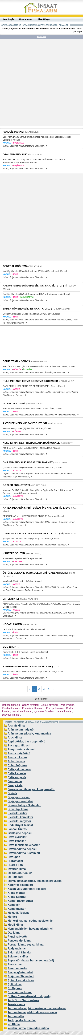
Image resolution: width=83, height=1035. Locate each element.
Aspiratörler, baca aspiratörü (26, 741)
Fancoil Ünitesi (17, 829)
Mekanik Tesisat (18, 912)
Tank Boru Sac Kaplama (23, 1000)
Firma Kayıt (25, 19)
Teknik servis (16, 1004)
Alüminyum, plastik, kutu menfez (29, 733)
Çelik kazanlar (17, 773)
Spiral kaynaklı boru (21, 980)
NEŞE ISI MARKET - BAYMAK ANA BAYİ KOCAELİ (31, 442)
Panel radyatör (17, 936)
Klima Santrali (17, 896)
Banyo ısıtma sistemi (21, 749)
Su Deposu (15, 988)
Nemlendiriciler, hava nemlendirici (30, 928)
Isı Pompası (15, 876)
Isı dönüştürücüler (20, 872)
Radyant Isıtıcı (17, 948)
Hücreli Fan (15, 864)
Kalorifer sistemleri (20, 884)
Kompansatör (17, 908)
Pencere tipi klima (19, 940)
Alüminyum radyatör (21, 729)
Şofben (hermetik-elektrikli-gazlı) (29, 996)
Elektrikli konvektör (20, 817)
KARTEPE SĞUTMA (14, 553)
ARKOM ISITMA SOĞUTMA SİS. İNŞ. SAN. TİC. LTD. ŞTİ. (35, 285)
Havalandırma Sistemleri (24, 853)
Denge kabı (15, 785)
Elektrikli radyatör (19, 821)
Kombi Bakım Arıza (20, 900)
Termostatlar (16, 1016)
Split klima (15, 984)
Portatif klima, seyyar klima (25, 944)
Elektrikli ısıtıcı (17, 813)
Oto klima (14, 932)
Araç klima (15, 737)
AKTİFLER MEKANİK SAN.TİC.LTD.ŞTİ (25, 423)
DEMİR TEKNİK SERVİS (16, 361)
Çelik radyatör (17, 777)
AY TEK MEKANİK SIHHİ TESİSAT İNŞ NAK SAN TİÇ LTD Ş (36, 507)
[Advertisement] (41, 84)
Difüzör (12, 793)
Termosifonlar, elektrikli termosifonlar (32, 1012)
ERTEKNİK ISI (11, 598)
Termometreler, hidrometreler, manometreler (37, 1008)
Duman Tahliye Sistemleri (24, 805)
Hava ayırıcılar (17, 837)
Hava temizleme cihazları (24, 845)
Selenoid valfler (18, 956)
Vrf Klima (14, 1024)
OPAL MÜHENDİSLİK (15, 154)
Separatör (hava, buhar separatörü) (31, 960)
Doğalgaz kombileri (20, 801)
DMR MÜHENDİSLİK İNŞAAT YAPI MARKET (28, 462)
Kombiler (14, 904)
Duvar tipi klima (18, 809)
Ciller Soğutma (17, 765)
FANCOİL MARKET (13, 131)
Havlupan (14, 856)
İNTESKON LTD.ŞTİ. (14, 403)
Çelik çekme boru (19, 769)
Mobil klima (15, 924)
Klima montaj (16, 892)
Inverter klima (17, 868)
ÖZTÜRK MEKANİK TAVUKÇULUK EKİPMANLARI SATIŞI (35, 572)
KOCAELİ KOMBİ (13, 624)
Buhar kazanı (16, 761)
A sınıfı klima (16, 725)
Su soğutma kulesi (20, 992)
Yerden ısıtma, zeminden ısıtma (28, 1028)
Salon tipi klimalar (19, 952)
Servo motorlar (17, 968)
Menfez (12, 916)
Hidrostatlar (15, 860)
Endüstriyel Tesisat (20, 825)
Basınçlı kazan (17, 757)
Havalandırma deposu (22, 849)
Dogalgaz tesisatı (19, 797)
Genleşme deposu (20, 833)
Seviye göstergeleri (20, 972)
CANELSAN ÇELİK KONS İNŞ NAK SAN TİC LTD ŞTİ (33, 533)
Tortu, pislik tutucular (22, 1020)
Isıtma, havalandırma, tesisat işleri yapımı (35, 880)
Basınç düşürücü (19, 753)
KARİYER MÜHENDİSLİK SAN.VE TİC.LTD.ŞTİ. (29, 666)
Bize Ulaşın (44, 19)
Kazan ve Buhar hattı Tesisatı (27, 888)
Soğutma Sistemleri (21, 976)
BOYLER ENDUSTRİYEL (17, 485)
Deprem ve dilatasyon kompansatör (31, 789)
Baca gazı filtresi (19, 745)
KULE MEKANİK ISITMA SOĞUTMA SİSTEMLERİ (31, 381)
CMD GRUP (9, 647)
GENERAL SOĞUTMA (15, 266)
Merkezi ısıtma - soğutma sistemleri (31, 920)
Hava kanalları (17, 841)
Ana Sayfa (8, 19)
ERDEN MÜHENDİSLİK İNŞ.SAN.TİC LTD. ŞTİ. (29, 308)
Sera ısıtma (15, 964)
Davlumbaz (15, 781)
